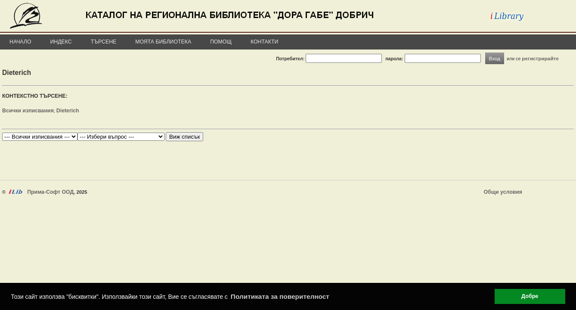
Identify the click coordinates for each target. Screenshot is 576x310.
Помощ (221, 42)
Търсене (104, 42)
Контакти (264, 42)
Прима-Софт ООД (50, 192)
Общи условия (503, 192)
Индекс (61, 42)
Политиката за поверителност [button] (280, 296)
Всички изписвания (28, 111)
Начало (20, 42)
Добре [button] (529, 296)
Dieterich (67, 111)
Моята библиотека (163, 42)
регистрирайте (540, 58)
